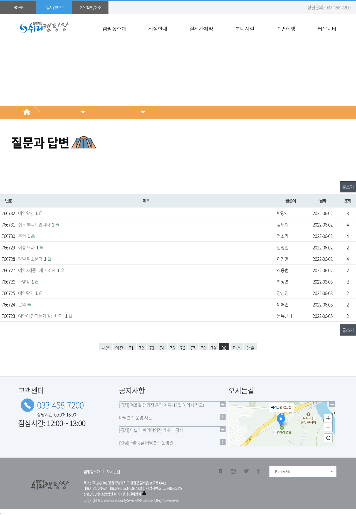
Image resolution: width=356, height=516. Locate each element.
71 (131, 347)
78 (203, 347)
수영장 (26, 281)
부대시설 (244, 28)
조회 (347, 200)
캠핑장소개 (114, 28)
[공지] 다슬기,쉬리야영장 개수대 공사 (151, 430)
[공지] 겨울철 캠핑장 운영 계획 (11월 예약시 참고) (161, 405)
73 (151, 347)
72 (141, 347)
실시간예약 (201, 28)
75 (172, 347)
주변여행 (285, 28)
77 (193, 347)
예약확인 (28, 213)
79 (213, 347)
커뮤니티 (327, 28)
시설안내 (157, 28)
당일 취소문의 (32, 258)
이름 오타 (28, 247)
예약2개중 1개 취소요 (39, 270)
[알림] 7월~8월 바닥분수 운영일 (146, 442)
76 (182, 347)
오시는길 (113, 471)
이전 (119, 347)
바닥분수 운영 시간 (135, 417)
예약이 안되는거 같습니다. (43, 315)
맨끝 (250, 347)
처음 (106, 347)
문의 (24, 236)
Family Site (283, 471)
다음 (237, 347)
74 (162, 347)
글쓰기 (348, 187)
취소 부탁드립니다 (36, 224)
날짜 (322, 200)
